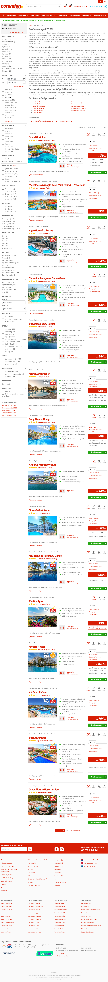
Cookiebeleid (59, 863)
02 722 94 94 (89, 850)
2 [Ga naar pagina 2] (56, 831)
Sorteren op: (82, 128)
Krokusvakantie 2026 (9, 408)
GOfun (30, 876)
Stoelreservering (33, 866)
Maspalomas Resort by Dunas (90, 910)
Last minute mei (38, 110)
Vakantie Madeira (60, 919)
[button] (14, 36)
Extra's (3, 887)
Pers (56, 879)
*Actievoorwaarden (34, 885)
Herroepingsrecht (6, 875)
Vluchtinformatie (6, 881)
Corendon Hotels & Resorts (36, 879)
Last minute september (78, 104)
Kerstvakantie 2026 (9, 405)
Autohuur (4, 891)
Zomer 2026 (11, 15)
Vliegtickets (99, 15)
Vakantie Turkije (6, 932)
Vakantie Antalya (60, 916)
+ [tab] (92, 141)
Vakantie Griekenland (7, 922)
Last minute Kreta (33, 926)
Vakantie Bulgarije (6, 906)
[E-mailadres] (14, 849)
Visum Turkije (32, 863)
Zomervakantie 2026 (9, 413)
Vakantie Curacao (6, 910)
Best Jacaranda (85, 903)
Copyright (58, 869)
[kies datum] (16, 79)
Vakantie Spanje (6, 929)
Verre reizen (62, 15)
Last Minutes (23, 15)
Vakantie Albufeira (60, 913)
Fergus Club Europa (87, 932)
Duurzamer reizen (60, 882)
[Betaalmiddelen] (9, 953)
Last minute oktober (77, 106)
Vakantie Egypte (6, 916)
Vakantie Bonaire (6, 903)
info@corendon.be (62, 956)
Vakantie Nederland (7, 913)
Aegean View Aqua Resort (89, 919)
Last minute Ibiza (33, 922)
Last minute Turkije (34, 910)
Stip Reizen (31, 873)
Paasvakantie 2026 (8, 410)
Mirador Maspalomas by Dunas (91, 926)
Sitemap (57, 885)
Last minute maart (39, 106)
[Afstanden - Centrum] (14, 308)
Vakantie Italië (59, 929)
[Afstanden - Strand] (14, 302)
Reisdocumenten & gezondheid (37, 860)
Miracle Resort (85, 929)
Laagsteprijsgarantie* (30, 20)
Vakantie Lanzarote (61, 910)
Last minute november (78, 108)
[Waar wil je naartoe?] (43, 6)
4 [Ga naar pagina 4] (63, 831)
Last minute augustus (78, 102)
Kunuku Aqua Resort (87, 922)
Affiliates (30, 882)
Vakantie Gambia (6, 919)
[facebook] (57, 849)
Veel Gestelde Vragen (7, 878)
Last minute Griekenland (35, 906)
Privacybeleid (59, 866)
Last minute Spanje (34, 903)
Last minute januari (39, 102)
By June (30, 869)
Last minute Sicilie (33, 929)
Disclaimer (58, 873)
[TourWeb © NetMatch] (54, 972)
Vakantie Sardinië (60, 906)
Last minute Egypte (34, 913)
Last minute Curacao (34, 916)
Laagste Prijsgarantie (61, 860)
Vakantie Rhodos (60, 926)
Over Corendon (6, 860)
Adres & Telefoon (6, 863)
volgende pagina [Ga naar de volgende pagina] (76, 830)
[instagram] (62, 849)
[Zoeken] (59, 6)
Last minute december (78, 110)
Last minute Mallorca (34, 919)
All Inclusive (75, 15)
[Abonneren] (30, 849)
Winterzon (35, 15)
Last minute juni (38, 112)
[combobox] (43, 6)
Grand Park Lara (86, 916)
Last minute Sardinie (34, 932)
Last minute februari (39, 104)
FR (105, 1)
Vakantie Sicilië (59, 903)
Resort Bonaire (86, 913)
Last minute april (38, 108)
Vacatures (58, 876)
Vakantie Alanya (60, 932)
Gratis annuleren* (59, 20)
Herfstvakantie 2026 (9, 415)
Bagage (3, 884)
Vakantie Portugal (6, 926)
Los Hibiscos (85, 906)
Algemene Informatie (7, 866)
